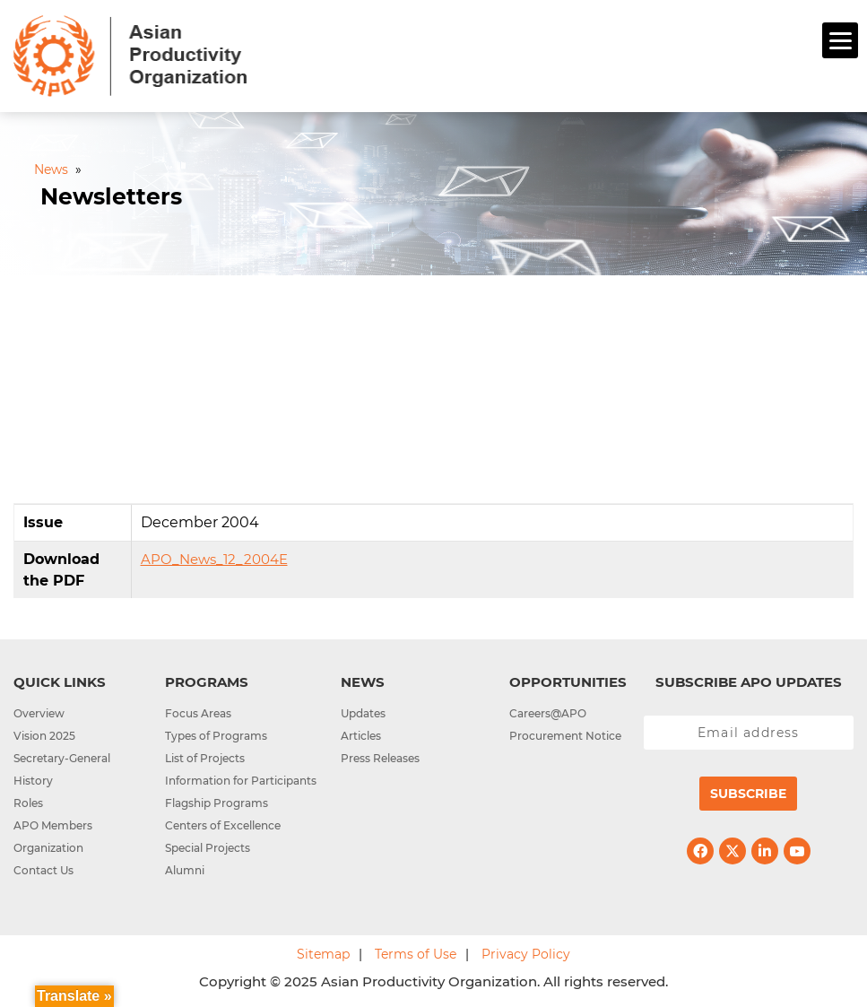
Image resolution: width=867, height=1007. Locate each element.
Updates (363, 713)
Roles (28, 803)
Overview (39, 713)
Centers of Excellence (223, 825)
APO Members (52, 825)
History (33, 780)
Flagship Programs (216, 803)
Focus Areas (198, 713)
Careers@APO (547, 713)
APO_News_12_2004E (214, 559)
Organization (48, 848)
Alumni (184, 870)
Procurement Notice (565, 735)
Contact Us (43, 870)
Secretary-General (61, 758)
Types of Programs (216, 735)
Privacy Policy (525, 954)
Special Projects (207, 848)
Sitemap (323, 954)
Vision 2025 (44, 735)
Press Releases (380, 758)
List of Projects (205, 758)
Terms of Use (415, 954)
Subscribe (748, 794)
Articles (361, 735)
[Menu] (840, 40)
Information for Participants (240, 780)
